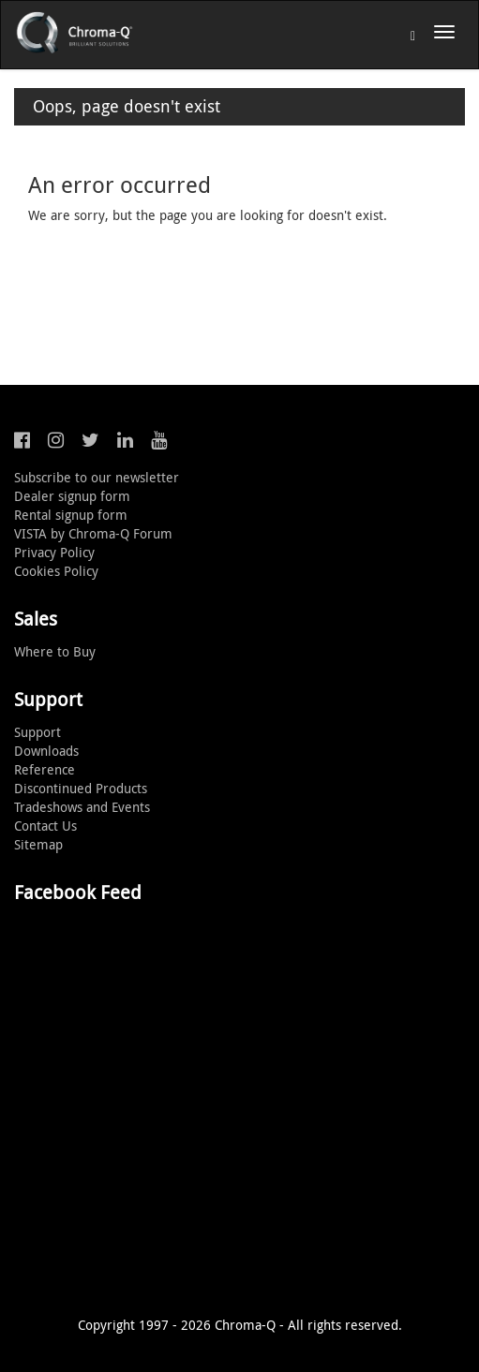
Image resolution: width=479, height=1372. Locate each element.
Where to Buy (55, 651)
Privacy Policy (54, 552)
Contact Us (45, 825)
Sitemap (38, 844)
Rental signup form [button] (70, 515)
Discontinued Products (80, 788)
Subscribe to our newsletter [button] (96, 477)
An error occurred (119, 184)
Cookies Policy (56, 571)
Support (37, 732)
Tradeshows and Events (82, 807)
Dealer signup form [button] (72, 496)
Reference (44, 769)
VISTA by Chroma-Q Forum (93, 533)
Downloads (46, 751)
